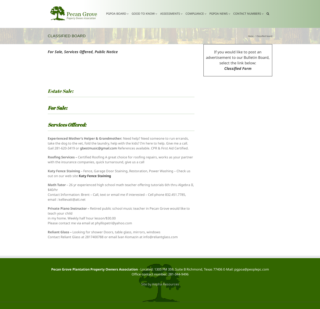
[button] (268, 13)
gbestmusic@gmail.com (98, 148)
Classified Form (237, 68)
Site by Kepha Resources (160, 284)
